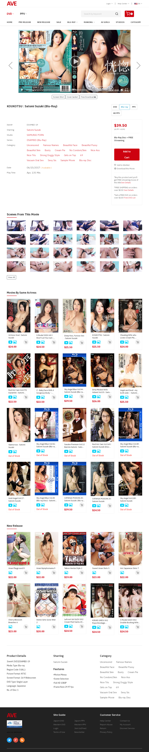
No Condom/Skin (52, 145)
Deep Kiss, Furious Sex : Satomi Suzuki (74, 337)
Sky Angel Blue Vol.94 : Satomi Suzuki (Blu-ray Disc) (74, 391)
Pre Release (25, 22)
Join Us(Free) (80, 722)
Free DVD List (129, 198)
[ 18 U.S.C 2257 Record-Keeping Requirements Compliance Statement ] (111, 745)
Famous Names (44, 140)
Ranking (88, 22)
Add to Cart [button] (127, 155)
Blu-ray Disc (44, 154)
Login (109, 3)
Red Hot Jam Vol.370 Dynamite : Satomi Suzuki (17, 392)
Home (9, 22)
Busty (24, 145)
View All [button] (11, 278)
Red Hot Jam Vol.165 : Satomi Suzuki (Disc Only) (101, 446)
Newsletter (79, 726)
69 (59, 149)
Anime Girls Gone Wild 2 (45, 621)
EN (138, 3)
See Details (126, 183)
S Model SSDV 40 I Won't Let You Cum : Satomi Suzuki (44, 337)
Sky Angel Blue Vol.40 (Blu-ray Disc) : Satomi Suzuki (45, 500)
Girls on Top (49, 149)
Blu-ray (71, 22)
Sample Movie (28, 154)
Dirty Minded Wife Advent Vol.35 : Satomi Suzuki (102, 391)
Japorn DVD (58, 713)
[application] (74, 61)
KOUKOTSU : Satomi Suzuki (100, 337)
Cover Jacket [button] (72, 97)
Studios (120, 22)
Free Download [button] (88, 97)
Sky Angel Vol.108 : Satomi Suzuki (128, 500)
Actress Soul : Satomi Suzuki (17, 337)
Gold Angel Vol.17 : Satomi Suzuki (16, 500)
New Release (43, 22)
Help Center (123, 3)
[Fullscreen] (126, 89)
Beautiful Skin (96, 140)
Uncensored (27, 140)
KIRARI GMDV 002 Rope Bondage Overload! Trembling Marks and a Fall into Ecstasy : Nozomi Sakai (102, 622)
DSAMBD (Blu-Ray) (30, 136)
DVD (9, 13)
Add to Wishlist (122, 166)
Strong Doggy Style (30, 149)
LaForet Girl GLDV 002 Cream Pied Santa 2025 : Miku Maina (74, 621)
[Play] (74, 61)
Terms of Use (59, 726)
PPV (22, 13)
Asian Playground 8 (16, 568)
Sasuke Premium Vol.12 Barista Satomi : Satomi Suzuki (74, 446)
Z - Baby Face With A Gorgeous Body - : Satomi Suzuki (45, 392)
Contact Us (125, 713)
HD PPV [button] (116, 113)
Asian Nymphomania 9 (45, 568)
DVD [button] (115, 107)
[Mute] (122, 89)
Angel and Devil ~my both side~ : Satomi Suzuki (128, 392)
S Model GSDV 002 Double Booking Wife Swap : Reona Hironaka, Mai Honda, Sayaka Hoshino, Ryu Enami (130, 621)
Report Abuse (106, 717)
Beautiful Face (61, 140)
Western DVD (59, 717)
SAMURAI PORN (29, 132)
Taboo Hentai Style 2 (73, 568)
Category (136, 22)
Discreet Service (127, 722)
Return (103, 722)
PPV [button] (134, 107)
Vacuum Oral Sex (72, 149)
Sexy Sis (88, 149)
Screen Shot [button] (58, 97)
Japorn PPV (79, 713)
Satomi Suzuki (28, 128)
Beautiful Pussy (79, 140)
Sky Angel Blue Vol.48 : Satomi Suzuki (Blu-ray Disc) (130, 446)
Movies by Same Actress (23, 293)
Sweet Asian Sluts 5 (100, 568)
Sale (58, 22)
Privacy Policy (106, 726)
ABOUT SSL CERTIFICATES (14, 724)
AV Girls (105, 22)
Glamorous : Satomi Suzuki (16, 446)
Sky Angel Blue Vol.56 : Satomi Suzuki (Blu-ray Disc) (46, 446)
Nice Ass (67, 145)
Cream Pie (35, 145)
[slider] (66, 90)
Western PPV (80, 717)
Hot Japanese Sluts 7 (129, 568)
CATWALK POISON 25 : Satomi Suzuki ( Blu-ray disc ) (74, 500)
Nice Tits (79, 145)
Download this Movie (124, 169)
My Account (125, 717)
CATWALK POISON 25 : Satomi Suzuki (102, 500)
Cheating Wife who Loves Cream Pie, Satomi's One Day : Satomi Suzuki (128, 337)
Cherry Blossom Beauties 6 (15, 621)
